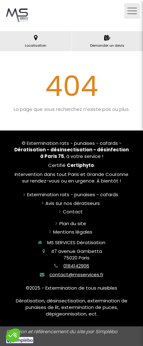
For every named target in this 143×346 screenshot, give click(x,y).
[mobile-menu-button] (132, 11)
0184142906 (76, 266)
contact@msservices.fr (76, 274)
